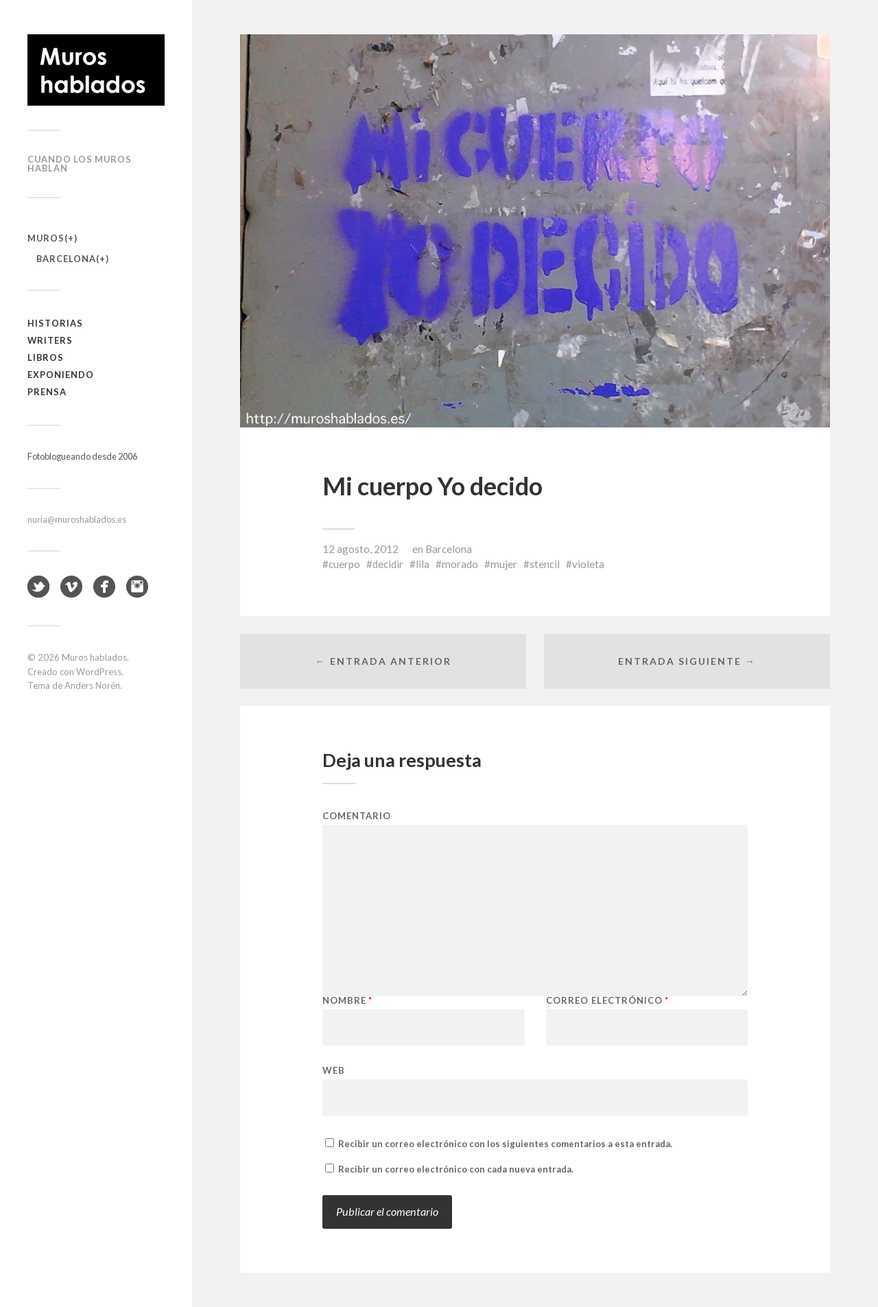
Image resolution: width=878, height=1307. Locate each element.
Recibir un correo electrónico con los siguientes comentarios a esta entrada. (505, 1143)
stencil (545, 564)
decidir (387, 564)
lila (422, 564)
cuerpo (344, 564)
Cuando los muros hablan (79, 164)
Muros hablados (94, 657)
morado (460, 564)
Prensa (47, 391)
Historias (55, 323)
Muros (45, 238)
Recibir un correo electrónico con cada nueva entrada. (455, 1169)
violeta (588, 564)
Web (333, 1070)
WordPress (98, 671)
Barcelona (66, 258)
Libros (45, 357)
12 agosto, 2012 (360, 549)
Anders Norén (92, 685)
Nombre (347, 1000)
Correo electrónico (607, 1000)
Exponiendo (60, 374)
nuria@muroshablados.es (76, 519)
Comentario (356, 816)
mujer (503, 564)
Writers (50, 340)
